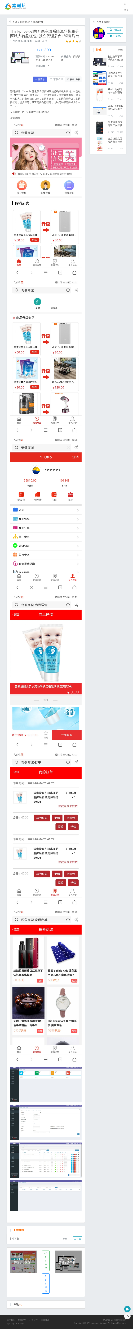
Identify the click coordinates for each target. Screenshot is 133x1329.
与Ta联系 (115, 36)
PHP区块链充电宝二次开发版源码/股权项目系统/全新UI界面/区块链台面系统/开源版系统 (115, 124)
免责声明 (22, 1320)
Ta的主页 (115, 30)
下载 (77, 1239)
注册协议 (45, 1320)
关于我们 (11, 1320)
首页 (13, 21)
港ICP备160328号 (15, 1323)
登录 (126, 10)
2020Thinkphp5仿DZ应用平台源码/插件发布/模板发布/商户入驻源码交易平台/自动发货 (115, 107)
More (120, 50)
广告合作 (33, 1320)
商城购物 (38, 21)
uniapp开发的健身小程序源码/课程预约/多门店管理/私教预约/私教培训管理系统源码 (115, 75)
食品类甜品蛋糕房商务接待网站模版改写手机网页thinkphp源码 (115, 140)
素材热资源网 (120, 1320)
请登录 (40, 79)
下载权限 (56, 79)
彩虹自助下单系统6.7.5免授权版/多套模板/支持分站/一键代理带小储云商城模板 (115, 58)
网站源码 (25, 21)
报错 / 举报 (73, 79)
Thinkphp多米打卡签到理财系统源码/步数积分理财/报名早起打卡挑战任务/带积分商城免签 (115, 91)
